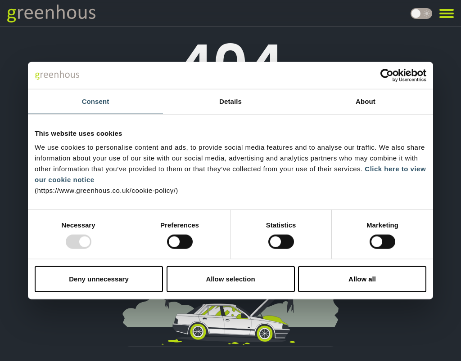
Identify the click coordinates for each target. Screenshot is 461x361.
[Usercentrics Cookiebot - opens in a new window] (387, 75)
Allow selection (230, 279)
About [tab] (365, 101)
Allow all (362, 279)
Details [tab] (230, 101)
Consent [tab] (95, 101)
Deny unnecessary (99, 279)
